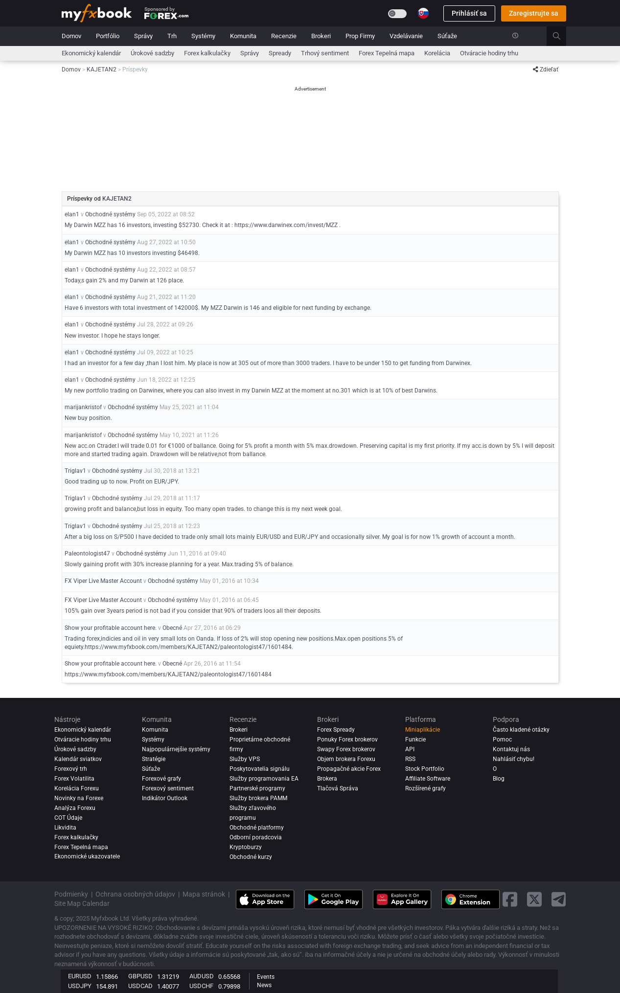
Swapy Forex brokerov (346, 749)
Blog (499, 778)
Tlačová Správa (337, 788)
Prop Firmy (360, 36)
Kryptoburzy (246, 847)
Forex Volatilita (74, 778)
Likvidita (65, 827)
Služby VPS (245, 759)
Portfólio (107, 36)
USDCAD (140, 986)
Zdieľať (545, 69)
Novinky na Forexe (78, 798)
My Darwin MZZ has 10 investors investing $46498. (132, 253)
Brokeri (321, 36)
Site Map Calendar (82, 903)
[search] (562, 36)
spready (280, 53)
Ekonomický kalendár (91, 53)
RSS (410, 759)
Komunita (243, 36)
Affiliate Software (427, 778)
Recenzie (284, 36)
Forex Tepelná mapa (386, 53)
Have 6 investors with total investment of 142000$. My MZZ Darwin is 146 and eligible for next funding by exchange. (218, 307)
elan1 (72, 214)
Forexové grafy (161, 778)
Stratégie (153, 759)
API (409, 749)
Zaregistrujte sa (533, 13)
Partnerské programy (257, 788)
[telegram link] (558, 899)
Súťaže (447, 36)
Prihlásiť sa (469, 13)
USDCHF (201, 986)
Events (266, 976)
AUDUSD (201, 976)
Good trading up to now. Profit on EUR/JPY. (122, 481)
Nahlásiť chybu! (513, 759)
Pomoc (502, 739)
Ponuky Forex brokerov (347, 739)
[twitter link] (534, 899)
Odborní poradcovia (256, 837)
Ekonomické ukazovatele (87, 857)
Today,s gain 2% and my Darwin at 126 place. (124, 280)
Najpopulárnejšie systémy (176, 749)
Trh (172, 36)
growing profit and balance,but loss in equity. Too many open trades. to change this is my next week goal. (203, 509)
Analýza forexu (74, 808)
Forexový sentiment (168, 788)
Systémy (203, 36)
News (264, 985)
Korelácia (437, 53)
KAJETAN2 (117, 198)
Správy (143, 36)
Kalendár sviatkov (78, 759)
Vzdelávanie (406, 36)
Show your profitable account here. (111, 627)
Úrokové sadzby (152, 53)
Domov (71, 36)
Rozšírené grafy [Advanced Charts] (425, 788)
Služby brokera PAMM (258, 798)
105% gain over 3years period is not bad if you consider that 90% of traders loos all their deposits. (193, 610)
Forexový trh (70, 768)
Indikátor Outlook (164, 798)
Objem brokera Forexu (346, 759)
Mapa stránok (204, 894)
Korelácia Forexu (76, 788)
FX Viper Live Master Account (103, 580)
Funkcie (415, 739)
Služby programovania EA (264, 778)
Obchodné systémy (110, 214)
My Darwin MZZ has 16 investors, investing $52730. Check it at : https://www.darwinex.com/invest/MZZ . (203, 225)
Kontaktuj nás (511, 749)
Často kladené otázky (521, 729)
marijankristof (83, 407)
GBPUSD (140, 976)
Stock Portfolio (424, 768)
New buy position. (88, 418)
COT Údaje (68, 817)
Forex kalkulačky (207, 53)
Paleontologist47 (87, 553)
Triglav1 (75, 470)
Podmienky (71, 894)
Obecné (172, 627)
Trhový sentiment (325, 53)
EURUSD (80, 976)
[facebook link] (510, 899)
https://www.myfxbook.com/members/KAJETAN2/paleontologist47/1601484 (168, 674)
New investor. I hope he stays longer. (112, 335)
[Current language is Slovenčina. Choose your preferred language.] (423, 13)
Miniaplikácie (422, 729)
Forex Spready (336, 729)
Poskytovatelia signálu (260, 768)
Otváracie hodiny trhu (489, 53)
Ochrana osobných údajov (135, 894)
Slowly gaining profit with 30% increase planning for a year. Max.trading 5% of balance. (179, 564)
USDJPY (80, 986)
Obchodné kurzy (251, 857)
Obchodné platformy (257, 827)
